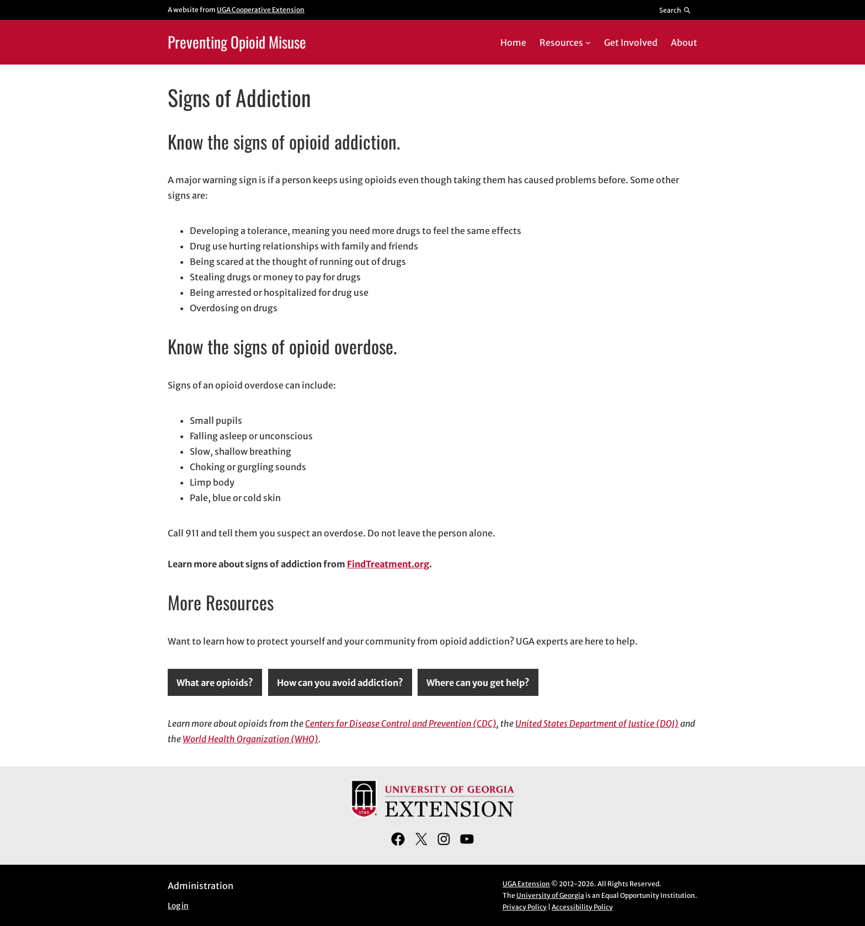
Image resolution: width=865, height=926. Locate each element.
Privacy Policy (525, 907)
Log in (178, 906)
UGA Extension (526, 884)
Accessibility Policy (582, 907)
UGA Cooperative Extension (261, 10)
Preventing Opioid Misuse (237, 41)
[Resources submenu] (588, 42)
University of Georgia (550, 895)
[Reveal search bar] (675, 10)
